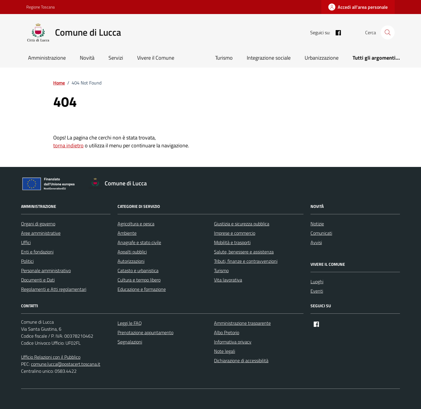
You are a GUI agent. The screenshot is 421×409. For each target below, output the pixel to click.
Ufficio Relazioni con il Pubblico (50, 356)
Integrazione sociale (269, 58)
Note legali (224, 351)
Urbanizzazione (322, 58)
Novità (87, 58)
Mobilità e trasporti (232, 242)
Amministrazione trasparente (242, 323)
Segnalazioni (130, 341)
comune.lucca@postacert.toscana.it (65, 363)
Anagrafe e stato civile (139, 242)
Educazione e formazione (142, 289)
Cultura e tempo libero (139, 279)
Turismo (224, 58)
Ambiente (127, 233)
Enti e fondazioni (37, 251)
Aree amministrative (41, 233)
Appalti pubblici (132, 251)
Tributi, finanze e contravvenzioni (245, 261)
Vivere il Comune (155, 58)
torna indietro (68, 145)
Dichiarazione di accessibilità (241, 360)
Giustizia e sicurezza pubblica (241, 223)
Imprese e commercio (234, 233)
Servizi (115, 58)
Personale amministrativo (46, 270)
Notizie (317, 223)
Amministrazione (47, 58)
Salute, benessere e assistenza (244, 251)
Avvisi (316, 242)
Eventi (316, 290)
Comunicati (321, 233)
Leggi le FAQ (130, 323)
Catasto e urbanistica (138, 270)
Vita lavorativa (228, 279)
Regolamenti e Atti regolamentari (53, 289)
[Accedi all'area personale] (358, 7)
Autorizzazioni (131, 261)
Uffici (26, 242)
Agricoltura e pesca (136, 223)
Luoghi (316, 281)
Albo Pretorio (226, 332)
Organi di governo (38, 223)
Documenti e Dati (38, 279)
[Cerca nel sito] (388, 32)
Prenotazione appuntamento (145, 332)
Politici (27, 261)
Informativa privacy (232, 341)
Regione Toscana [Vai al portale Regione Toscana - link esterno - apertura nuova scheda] (40, 7)
